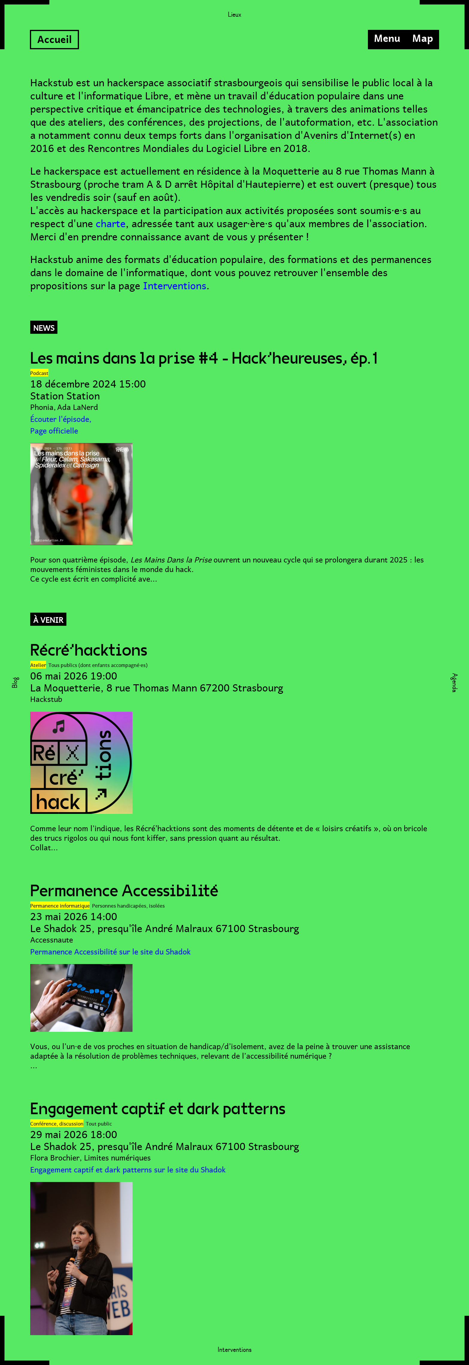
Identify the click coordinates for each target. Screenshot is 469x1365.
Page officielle (54, 430)
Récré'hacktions (88, 650)
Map (422, 37)
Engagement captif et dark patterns (157, 1109)
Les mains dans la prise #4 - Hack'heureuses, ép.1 (205, 358)
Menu (387, 37)
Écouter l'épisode (59, 418)
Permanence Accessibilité (124, 891)
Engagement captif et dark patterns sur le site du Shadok (128, 1169)
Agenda (454, 682)
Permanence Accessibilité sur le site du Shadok (110, 951)
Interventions (174, 284)
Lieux (234, 15)
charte (111, 222)
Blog (15, 682)
